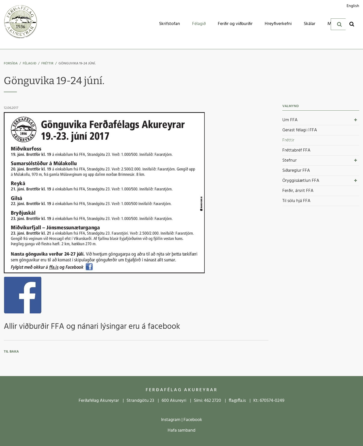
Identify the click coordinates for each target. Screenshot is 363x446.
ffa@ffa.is (237, 400)
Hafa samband (181, 430)
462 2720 (212, 400)
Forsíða (11, 63)
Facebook (193, 420)
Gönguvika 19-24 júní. (77, 63)
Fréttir (47, 63)
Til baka (11, 352)
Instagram (170, 420)
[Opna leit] (351, 24)
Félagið (29, 63)
